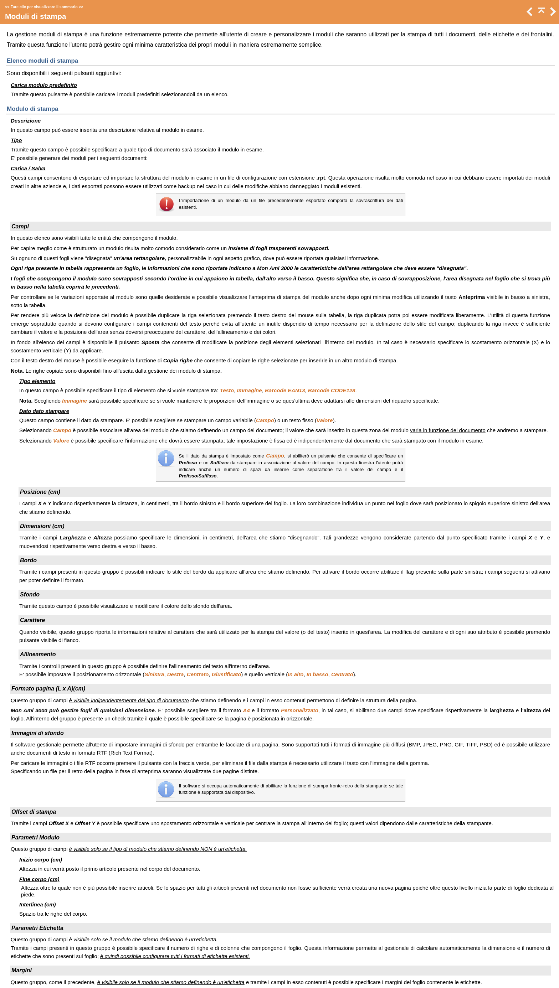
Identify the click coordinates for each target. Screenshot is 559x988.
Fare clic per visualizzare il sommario (43, 7)
